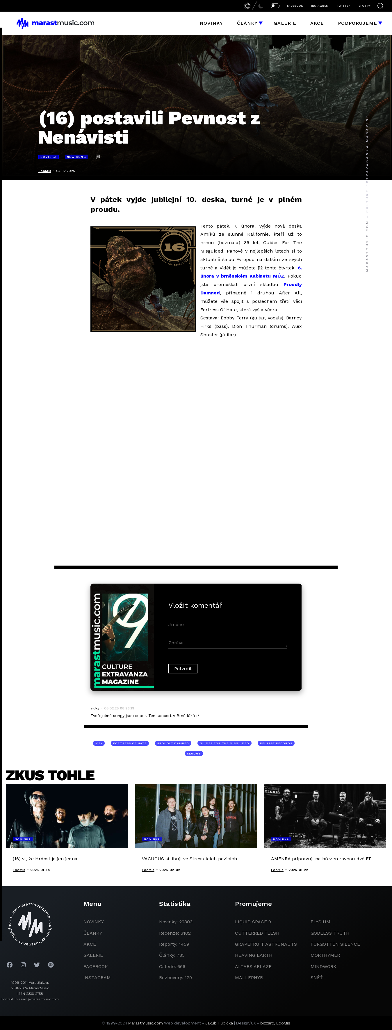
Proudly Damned (173, 743)
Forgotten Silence (335, 944)
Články (247, 23)
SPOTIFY (364, 5)
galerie (93, 955)
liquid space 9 (253, 922)
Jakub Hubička (219, 1023)
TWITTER (343, 5)
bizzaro (267, 1023)
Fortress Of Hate (130, 743)
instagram (97, 977)
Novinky (211, 23)
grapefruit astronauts (266, 944)
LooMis (44, 171)
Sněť (317, 977)
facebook (95, 966)
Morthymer (325, 955)
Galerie (285, 23)
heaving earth (253, 955)
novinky (93, 922)
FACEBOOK (295, 5)
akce (89, 944)
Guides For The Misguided (224, 743)
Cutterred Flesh (257, 933)
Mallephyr (249, 977)
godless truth (330, 933)
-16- (98, 743)
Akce (317, 23)
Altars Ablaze (253, 966)
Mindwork (323, 966)
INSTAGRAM (320, 5)
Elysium (320, 922)
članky (92, 933)
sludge (194, 753)
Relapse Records (276, 743)
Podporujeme (357, 23)
